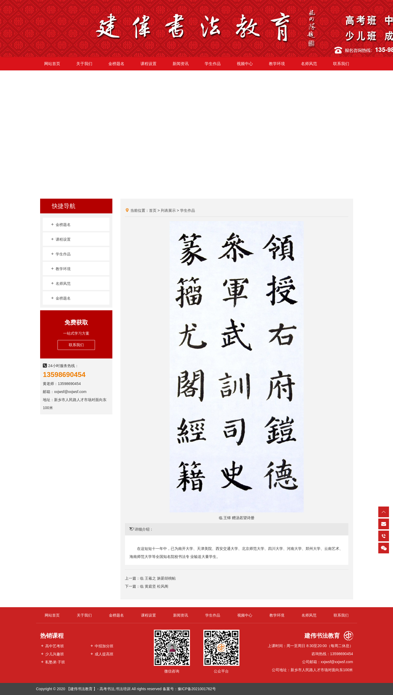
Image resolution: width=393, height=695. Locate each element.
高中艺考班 (52, 646)
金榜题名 (60, 224)
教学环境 (60, 268)
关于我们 (84, 615)
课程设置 (60, 239)
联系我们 (76, 345)
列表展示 (168, 210)
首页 (153, 210)
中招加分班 (102, 646)
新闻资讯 (180, 615)
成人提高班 (102, 654)
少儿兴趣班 (52, 654)
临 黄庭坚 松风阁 (154, 586)
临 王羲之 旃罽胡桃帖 (158, 578)
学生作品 (60, 254)
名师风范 (60, 283)
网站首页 (52, 615)
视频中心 (244, 615)
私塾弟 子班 (52, 662)
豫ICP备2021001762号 (197, 689)
